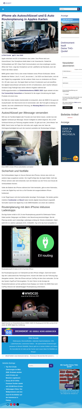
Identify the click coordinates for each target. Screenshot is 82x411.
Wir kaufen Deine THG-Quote (69, 366)
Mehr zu (76, 102)
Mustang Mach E (39, 105)
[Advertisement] (44, 380)
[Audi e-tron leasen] (70, 33)
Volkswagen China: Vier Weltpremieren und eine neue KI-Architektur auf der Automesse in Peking (14, 394)
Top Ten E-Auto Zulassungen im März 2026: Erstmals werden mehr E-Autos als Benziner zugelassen (14, 372)
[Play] (30, 306)
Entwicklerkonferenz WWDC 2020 (31, 90)
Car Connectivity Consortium (12, 93)
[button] (3, 9)
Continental (12, 200)
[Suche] (78, 9)
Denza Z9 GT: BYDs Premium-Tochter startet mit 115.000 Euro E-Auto (14, 383)
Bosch (22, 200)
